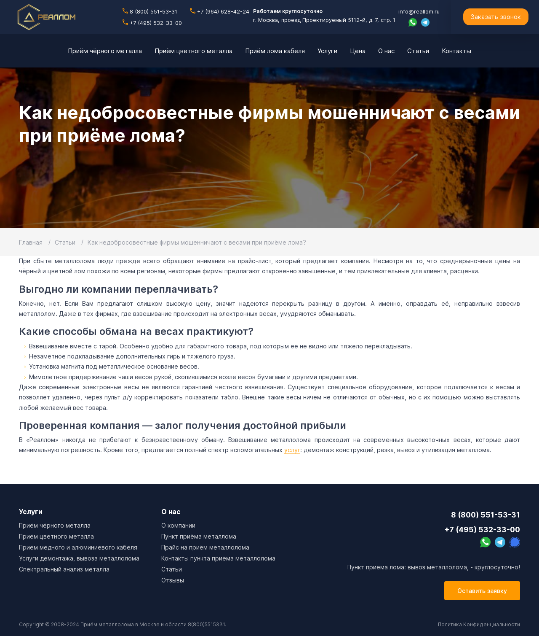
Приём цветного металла (56, 536)
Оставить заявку (482, 590)
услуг (292, 449)
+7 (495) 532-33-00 (152, 22)
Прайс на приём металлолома (205, 547)
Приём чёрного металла (55, 525)
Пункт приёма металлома (198, 536)
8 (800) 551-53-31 (150, 11)
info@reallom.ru (419, 11)
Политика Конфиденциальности (479, 624)
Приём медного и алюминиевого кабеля (78, 547)
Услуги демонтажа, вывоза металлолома (79, 558)
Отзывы (172, 580)
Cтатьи (171, 569)
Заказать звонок (495, 17)
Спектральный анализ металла (64, 569)
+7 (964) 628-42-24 (219, 11)
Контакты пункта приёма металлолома (218, 558)
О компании (178, 525)
